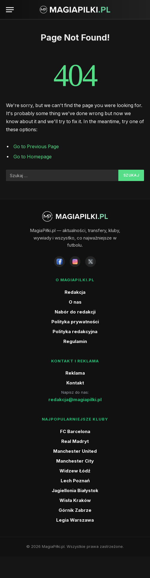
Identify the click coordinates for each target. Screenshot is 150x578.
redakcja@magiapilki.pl (75, 399)
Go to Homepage (32, 157)
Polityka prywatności (75, 321)
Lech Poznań (75, 480)
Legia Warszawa (75, 520)
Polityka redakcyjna (75, 331)
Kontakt (75, 383)
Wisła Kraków (75, 500)
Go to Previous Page (36, 146)
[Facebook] (59, 261)
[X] (90, 261)
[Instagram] (75, 261)
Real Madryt (75, 441)
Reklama (75, 373)
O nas (75, 302)
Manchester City (75, 461)
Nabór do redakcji (75, 312)
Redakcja (75, 292)
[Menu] (10, 9)
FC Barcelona (75, 431)
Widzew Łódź (75, 471)
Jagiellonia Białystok (75, 490)
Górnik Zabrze (75, 510)
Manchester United (75, 451)
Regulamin (75, 341)
